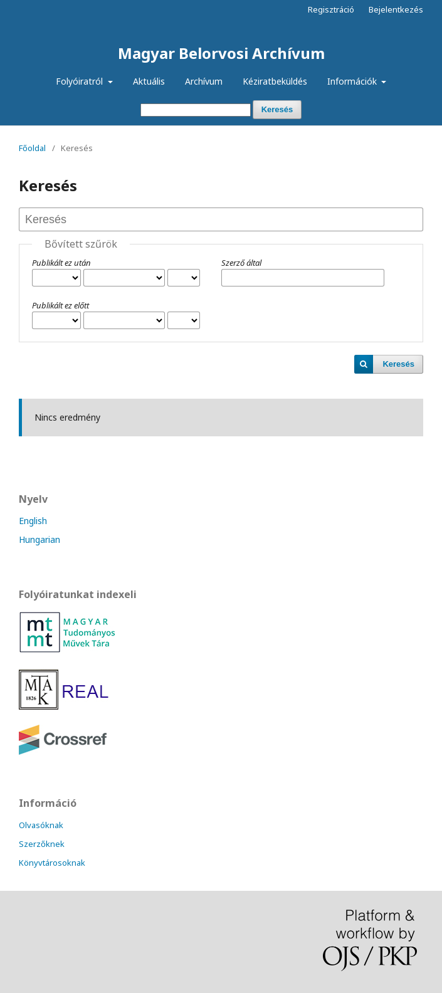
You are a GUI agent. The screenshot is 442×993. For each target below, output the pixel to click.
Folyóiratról (80, 81)
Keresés (277, 109)
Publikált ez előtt (60, 305)
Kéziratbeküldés (275, 81)
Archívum (204, 81)
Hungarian (39, 539)
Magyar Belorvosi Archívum (221, 53)
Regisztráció (331, 9)
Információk (353, 81)
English (33, 521)
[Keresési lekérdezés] (195, 110)
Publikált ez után (61, 262)
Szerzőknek (42, 843)
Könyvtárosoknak (52, 862)
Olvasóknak (41, 825)
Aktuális (149, 81)
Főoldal (32, 148)
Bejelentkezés (396, 9)
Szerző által (241, 262)
